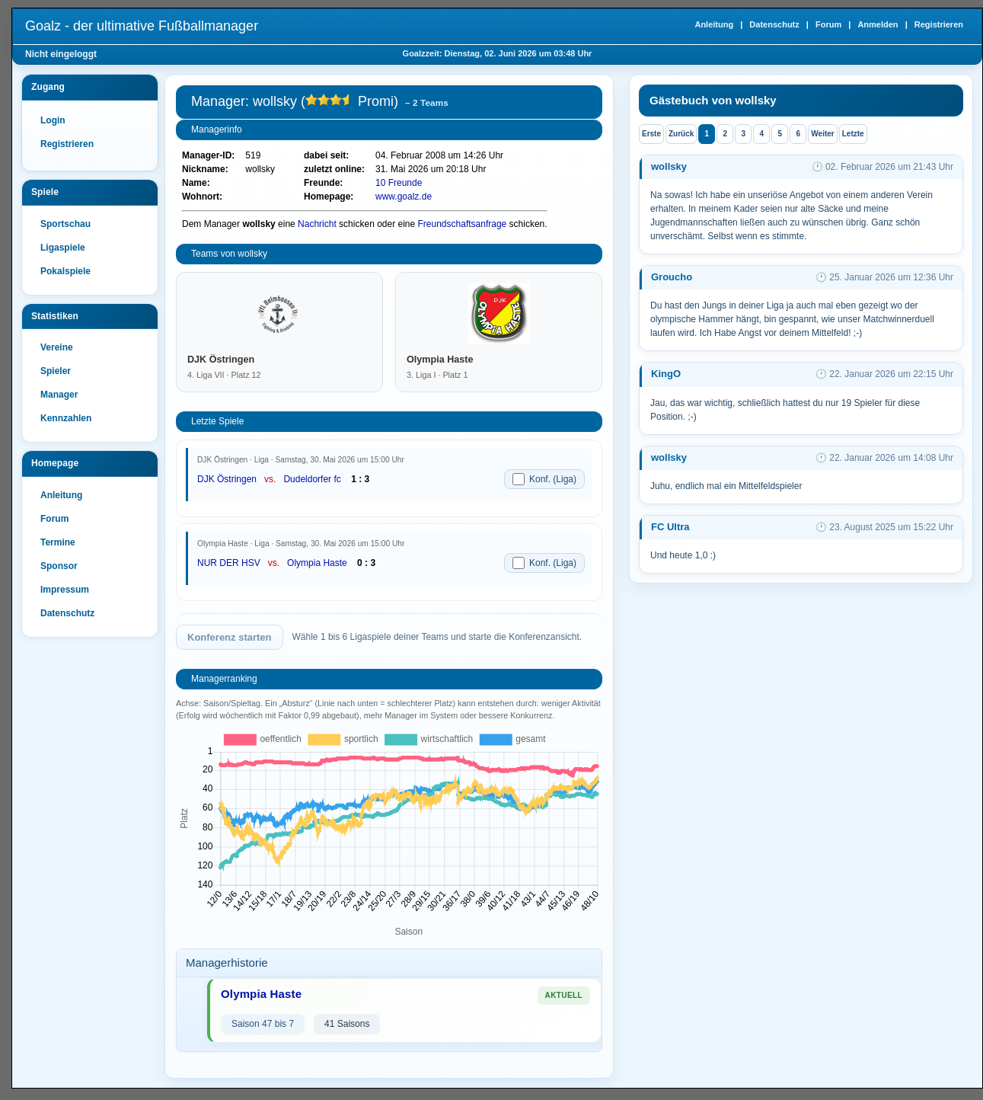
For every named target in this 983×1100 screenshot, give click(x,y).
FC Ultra (670, 526)
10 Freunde (398, 182)
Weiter (822, 134)
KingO (666, 373)
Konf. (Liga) (544, 479)
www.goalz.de (403, 196)
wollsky (669, 166)
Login (52, 120)
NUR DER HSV (228, 563)
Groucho (671, 277)
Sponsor (59, 566)
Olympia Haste (317, 563)
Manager (59, 394)
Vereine (56, 347)
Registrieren (938, 24)
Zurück (681, 134)
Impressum (64, 589)
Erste (651, 134)
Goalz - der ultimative (141, 26)
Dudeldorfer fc (311, 479)
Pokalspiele (65, 271)
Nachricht (317, 224)
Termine (57, 542)
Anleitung (713, 24)
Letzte (853, 134)
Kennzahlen (65, 418)
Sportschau (65, 224)
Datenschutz (774, 24)
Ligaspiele (62, 247)
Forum (828, 24)
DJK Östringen (227, 479)
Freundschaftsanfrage (462, 224)
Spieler (55, 371)
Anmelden (877, 24)
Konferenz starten (229, 637)
